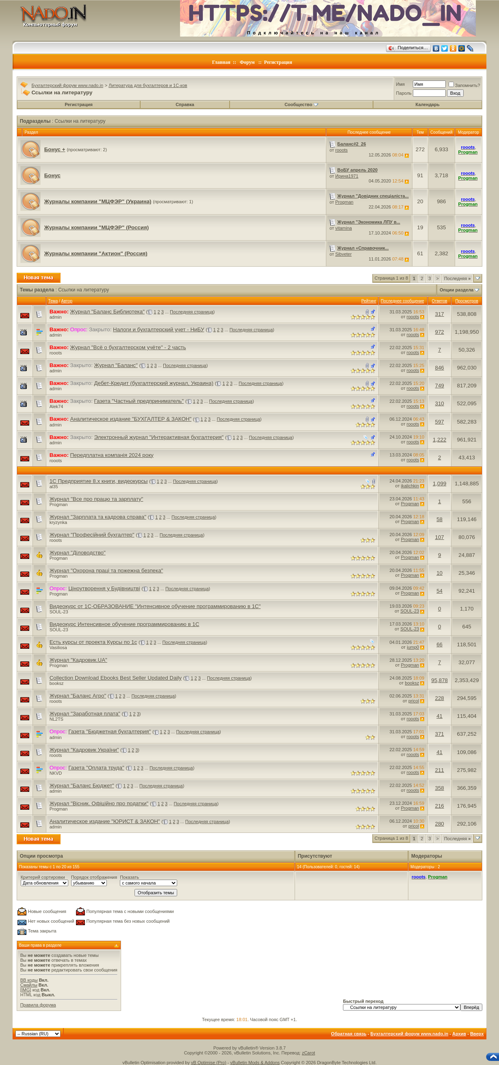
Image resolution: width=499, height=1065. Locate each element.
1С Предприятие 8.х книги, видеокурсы (99, 481)
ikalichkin (410, 485)
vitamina (343, 228)
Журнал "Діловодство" (78, 553)
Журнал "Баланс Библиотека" (107, 312)
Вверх (477, 1033)
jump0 (413, 647)
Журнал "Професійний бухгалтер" (92, 535)
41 (439, 716)
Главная (221, 62)
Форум (247, 62)
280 (439, 824)
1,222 (439, 440)
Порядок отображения (94, 877)
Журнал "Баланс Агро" (78, 696)
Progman (344, 202)
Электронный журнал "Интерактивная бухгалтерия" (159, 437)
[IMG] (25, 989)
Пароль (404, 93)
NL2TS (56, 719)
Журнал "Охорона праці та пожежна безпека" (106, 570)
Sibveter (343, 254)
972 (439, 332)
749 (439, 386)
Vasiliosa (58, 647)
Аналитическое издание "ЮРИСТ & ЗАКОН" (105, 821)
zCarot (308, 1052)
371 (439, 734)
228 (439, 698)
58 (439, 519)
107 (439, 537)
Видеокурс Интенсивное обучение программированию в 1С (125, 624)
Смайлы (28, 984)
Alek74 (56, 406)
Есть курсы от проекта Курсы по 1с (93, 642)
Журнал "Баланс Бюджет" (82, 785)
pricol (413, 700)
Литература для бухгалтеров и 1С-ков (147, 85)
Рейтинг (368, 301)
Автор (66, 301)
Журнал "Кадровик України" (84, 750)
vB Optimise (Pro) (208, 1062)
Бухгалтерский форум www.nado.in (67, 85)
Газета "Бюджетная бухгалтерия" (109, 731)
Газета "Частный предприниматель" (139, 401)
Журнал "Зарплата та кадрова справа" (98, 517)
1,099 (439, 483)
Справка (185, 104)
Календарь (428, 104)
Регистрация (278, 62)
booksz (57, 683)
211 (439, 770)
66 (439, 644)
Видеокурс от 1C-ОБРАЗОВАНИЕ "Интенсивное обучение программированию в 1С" (155, 606)
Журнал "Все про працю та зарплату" (96, 499)
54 (439, 591)
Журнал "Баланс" (116, 365)
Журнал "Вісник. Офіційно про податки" (99, 803)
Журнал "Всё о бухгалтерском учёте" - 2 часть (128, 347)
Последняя (457, 278)
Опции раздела (456, 289)
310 (439, 403)
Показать (129, 877)
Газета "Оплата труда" (96, 768)
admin (56, 317)
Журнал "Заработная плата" (85, 714)
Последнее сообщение (402, 301)
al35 (54, 486)
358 (439, 788)
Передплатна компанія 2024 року (112, 455)
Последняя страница (191, 311)
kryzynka (58, 522)
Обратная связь (349, 1033)
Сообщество (301, 104)
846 (439, 368)
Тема (53, 301)
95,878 (439, 680)
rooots (341, 150)
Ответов (439, 301)
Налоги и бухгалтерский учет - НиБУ (158, 329)
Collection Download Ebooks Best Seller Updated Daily (116, 678)
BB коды (29, 980)
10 (439, 573)
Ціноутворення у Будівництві (104, 588)
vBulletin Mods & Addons (255, 1062)
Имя (400, 84)
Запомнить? (464, 85)
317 (439, 314)
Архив (459, 1033)
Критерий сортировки (43, 877)
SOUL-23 (59, 611)
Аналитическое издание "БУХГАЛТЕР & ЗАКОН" (131, 419)
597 (439, 422)
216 (439, 806)
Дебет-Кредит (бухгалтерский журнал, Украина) (153, 383)
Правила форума (38, 1004)
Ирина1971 (346, 176)
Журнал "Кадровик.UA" (78, 660)
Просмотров (466, 301)
